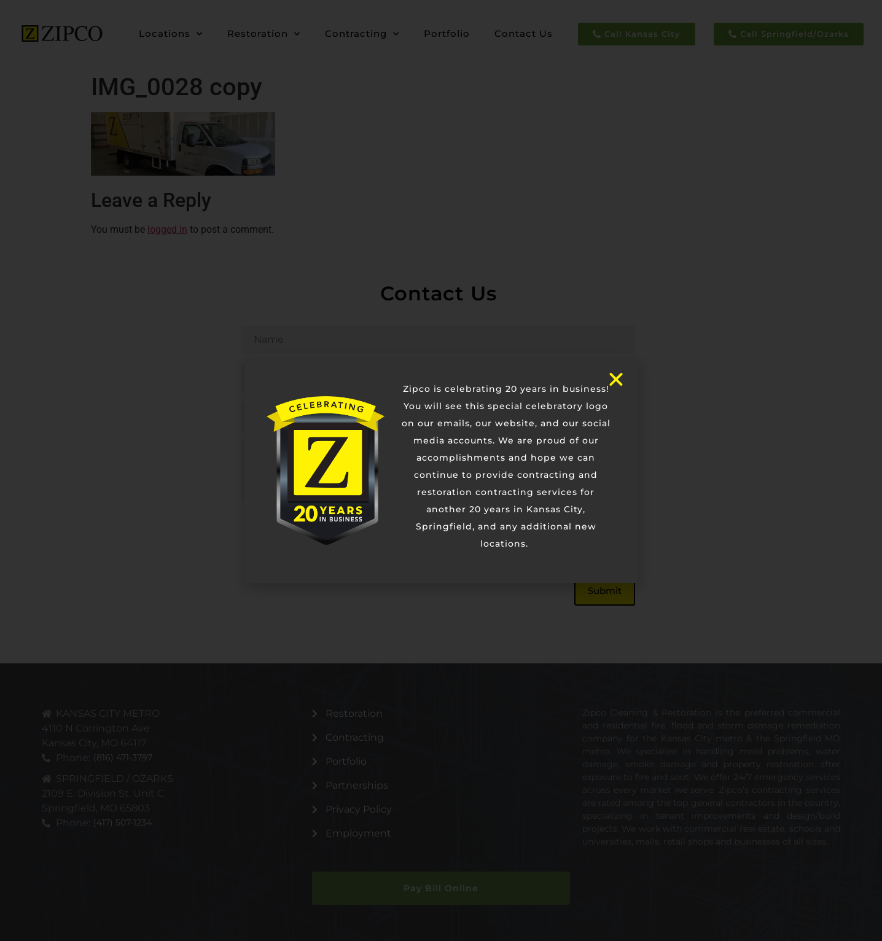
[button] (616, 379)
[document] (441, 470)
